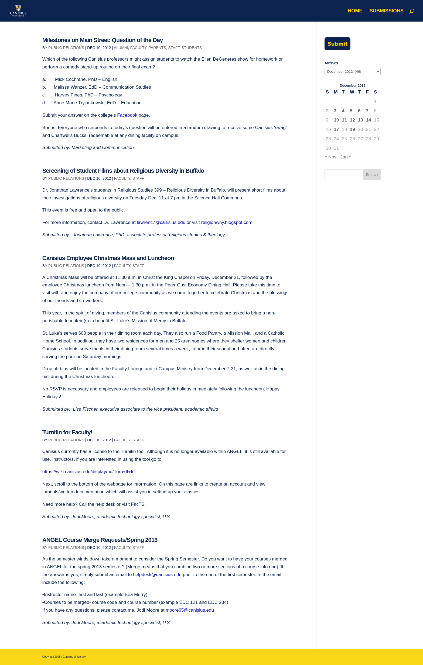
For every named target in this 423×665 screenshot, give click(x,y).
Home (355, 11)
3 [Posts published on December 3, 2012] (335, 110)
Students (192, 48)
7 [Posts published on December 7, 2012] (367, 110)
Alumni (121, 48)
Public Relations (66, 48)
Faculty (138, 48)
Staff (173, 48)
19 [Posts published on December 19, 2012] (352, 129)
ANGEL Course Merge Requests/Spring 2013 (99, 539)
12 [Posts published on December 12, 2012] (352, 120)
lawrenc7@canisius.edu (161, 222)
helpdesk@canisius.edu (157, 574)
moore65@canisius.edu (190, 610)
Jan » (346, 157)
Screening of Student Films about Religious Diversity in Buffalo (123, 170)
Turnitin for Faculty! (67, 432)
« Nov (330, 157)
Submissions (387, 11)
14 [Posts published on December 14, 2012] (368, 120)
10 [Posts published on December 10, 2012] (336, 120)
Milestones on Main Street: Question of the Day (102, 40)
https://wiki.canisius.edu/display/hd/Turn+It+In (88, 471)
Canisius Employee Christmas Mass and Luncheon (108, 258)
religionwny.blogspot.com (227, 222)
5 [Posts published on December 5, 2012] (351, 110)
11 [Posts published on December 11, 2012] (344, 120)
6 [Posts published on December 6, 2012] (359, 110)
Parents (157, 48)
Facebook (127, 115)
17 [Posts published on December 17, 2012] (336, 129)
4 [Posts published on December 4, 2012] (343, 110)
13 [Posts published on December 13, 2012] (360, 120)
